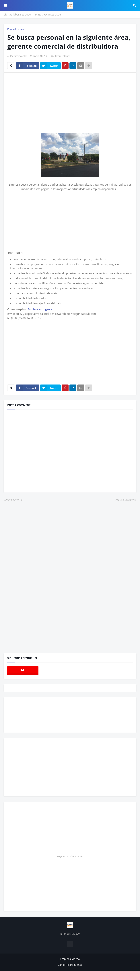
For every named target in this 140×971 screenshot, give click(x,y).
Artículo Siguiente (125, 499)
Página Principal (15, 29)
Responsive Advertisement (70, 856)
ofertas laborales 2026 (17, 14)
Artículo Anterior (14, 499)
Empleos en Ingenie (40, 309)
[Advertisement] (38, 102)
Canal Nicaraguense (70, 964)
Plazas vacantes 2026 (48, 14)
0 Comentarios (62, 56)
